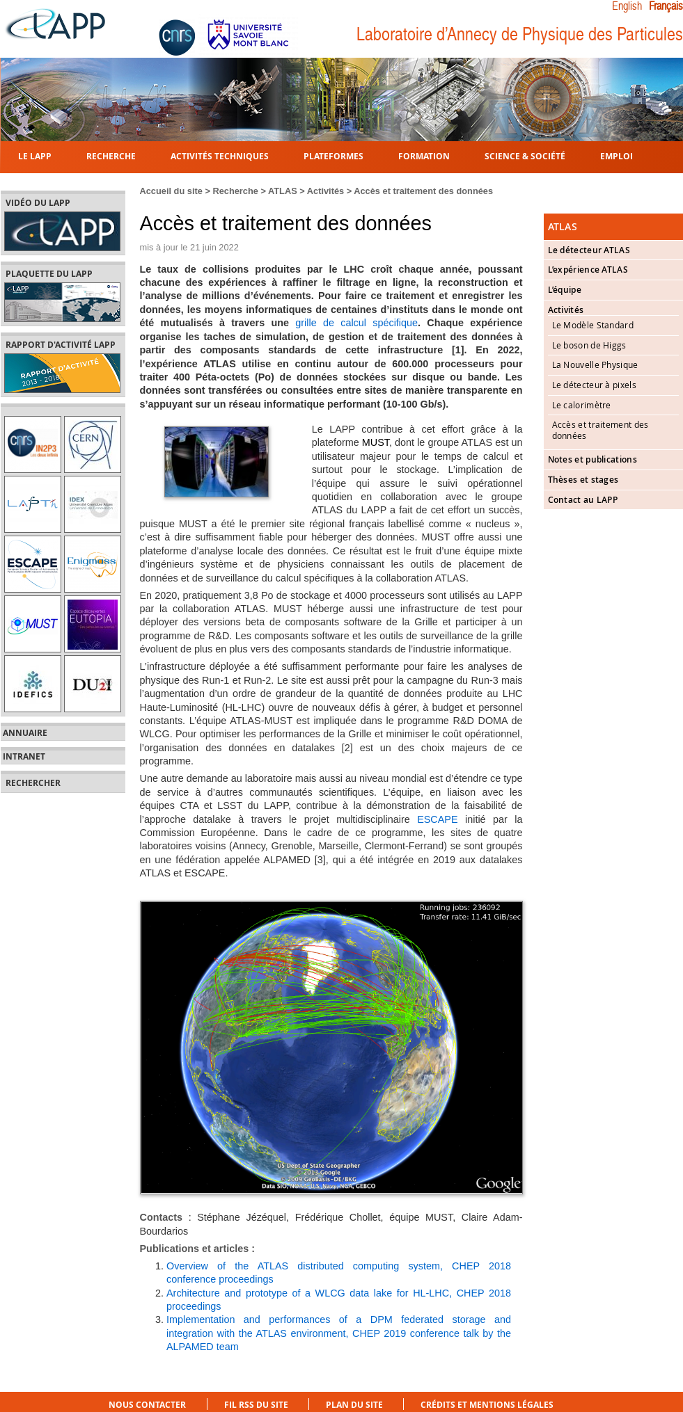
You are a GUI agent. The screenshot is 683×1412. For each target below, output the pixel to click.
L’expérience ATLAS (588, 269)
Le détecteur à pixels (594, 384)
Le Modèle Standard (593, 324)
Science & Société (525, 155)
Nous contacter (147, 1405)
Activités (325, 191)
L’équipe (564, 290)
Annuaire (25, 733)
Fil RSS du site (256, 1405)
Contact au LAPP (583, 500)
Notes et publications (592, 459)
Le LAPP (35, 155)
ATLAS (282, 191)
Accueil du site (171, 191)
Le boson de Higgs (589, 345)
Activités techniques (220, 155)
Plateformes (333, 155)
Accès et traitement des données (423, 191)
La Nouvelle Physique (595, 364)
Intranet (24, 757)
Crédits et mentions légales (487, 1405)
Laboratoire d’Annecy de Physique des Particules (519, 34)
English (627, 6)
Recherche (111, 155)
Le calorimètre (581, 404)
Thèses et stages (583, 480)
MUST (375, 442)
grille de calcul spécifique (356, 322)
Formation (424, 155)
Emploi (616, 155)
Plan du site (354, 1405)
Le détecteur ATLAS (589, 250)
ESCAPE (437, 819)
